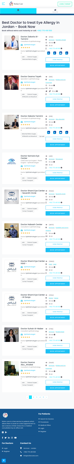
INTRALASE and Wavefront (29, 97)
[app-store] (3, 432)
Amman (52, 40)
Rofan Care (16, 4)
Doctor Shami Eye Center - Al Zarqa (33, 295)
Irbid (50, 264)
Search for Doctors (47, 419)
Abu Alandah (60, 119)
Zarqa (51, 298)
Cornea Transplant (27, 180)
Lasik (23, 57)
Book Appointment (57, 65)
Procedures (44, 422)
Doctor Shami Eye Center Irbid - (33, 262)
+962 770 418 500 (44, 30)
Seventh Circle (60, 194)
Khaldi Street (60, 332)
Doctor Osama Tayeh (31, 76)
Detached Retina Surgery (29, 59)
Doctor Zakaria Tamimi (32, 116)
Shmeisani (59, 159)
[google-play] (6, 432)
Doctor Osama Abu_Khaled (28, 363)
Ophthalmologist (29, 45)
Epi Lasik (42, 136)
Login (42, 428)
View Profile (58, 60)
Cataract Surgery (32, 57)
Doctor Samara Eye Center (30, 157)
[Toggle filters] (4, 460)
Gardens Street (61, 40)
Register (43, 431)
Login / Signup (64, 4)
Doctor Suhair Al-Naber (32, 328)
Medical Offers (45, 425)
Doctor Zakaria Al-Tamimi (29, 37)
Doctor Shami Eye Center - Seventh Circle (33, 191)
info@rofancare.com (31, 456)
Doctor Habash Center (31, 224)
